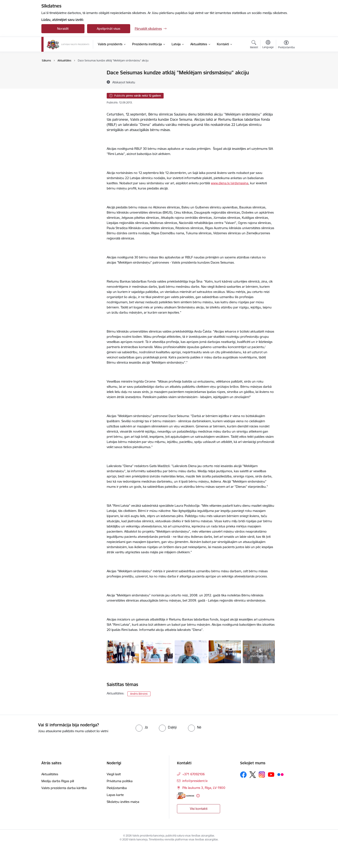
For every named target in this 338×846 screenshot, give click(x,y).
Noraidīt (63, 29)
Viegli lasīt (114, 774)
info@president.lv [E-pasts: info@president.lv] (195, 781)
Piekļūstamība (117, 788)
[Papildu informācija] (198, 795)
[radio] (142, 727)
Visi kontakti (198, 809)
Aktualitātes (54, 73)
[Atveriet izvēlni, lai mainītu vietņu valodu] (268, 45)
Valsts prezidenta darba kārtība (68, 80)
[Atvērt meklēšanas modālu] (254, 45)
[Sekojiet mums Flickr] (280, 774)
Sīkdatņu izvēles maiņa (123, 802)
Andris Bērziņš (139, 693)
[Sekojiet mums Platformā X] (252, 774)
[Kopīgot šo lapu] (286, 81)
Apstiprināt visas (108, 29)
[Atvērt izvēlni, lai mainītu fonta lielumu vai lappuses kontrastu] (286, 45)
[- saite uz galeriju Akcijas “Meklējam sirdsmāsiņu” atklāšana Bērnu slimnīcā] (123, 651)
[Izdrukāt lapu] (286, 71)
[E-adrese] (185, 795)
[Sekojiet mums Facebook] (243, 774)
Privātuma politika (120, 781)
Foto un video (56, 88)
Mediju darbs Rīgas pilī (57, 781)
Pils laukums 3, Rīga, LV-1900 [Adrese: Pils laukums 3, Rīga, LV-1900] (203, 788)
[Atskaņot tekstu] (123, 82)
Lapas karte (115, 795)
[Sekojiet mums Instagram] (262, 774)
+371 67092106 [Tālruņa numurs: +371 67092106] (193, 774)
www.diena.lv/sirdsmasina (229, 183)
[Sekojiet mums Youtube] (271, 774)
